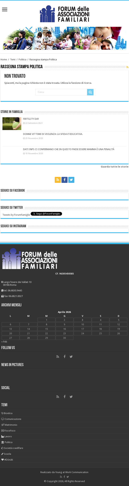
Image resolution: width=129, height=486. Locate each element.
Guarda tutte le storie (114, 166)
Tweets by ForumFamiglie (16, 214)
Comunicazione (11, 419)
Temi (12, 59)
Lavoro (6, 436)
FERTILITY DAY (31, 118)
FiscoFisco (8, 430)
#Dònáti (7, 459)
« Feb (4, 341)
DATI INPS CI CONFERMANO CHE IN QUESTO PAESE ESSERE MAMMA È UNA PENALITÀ (68, 149)
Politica (22, 59)
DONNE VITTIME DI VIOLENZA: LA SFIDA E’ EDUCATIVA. (53, 134)
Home (4, 59)
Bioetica (6, 413)
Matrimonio (9, 424)
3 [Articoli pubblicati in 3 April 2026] (82, 320)
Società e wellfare (12, 448)
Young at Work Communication (71, 472)
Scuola (6, 453)
